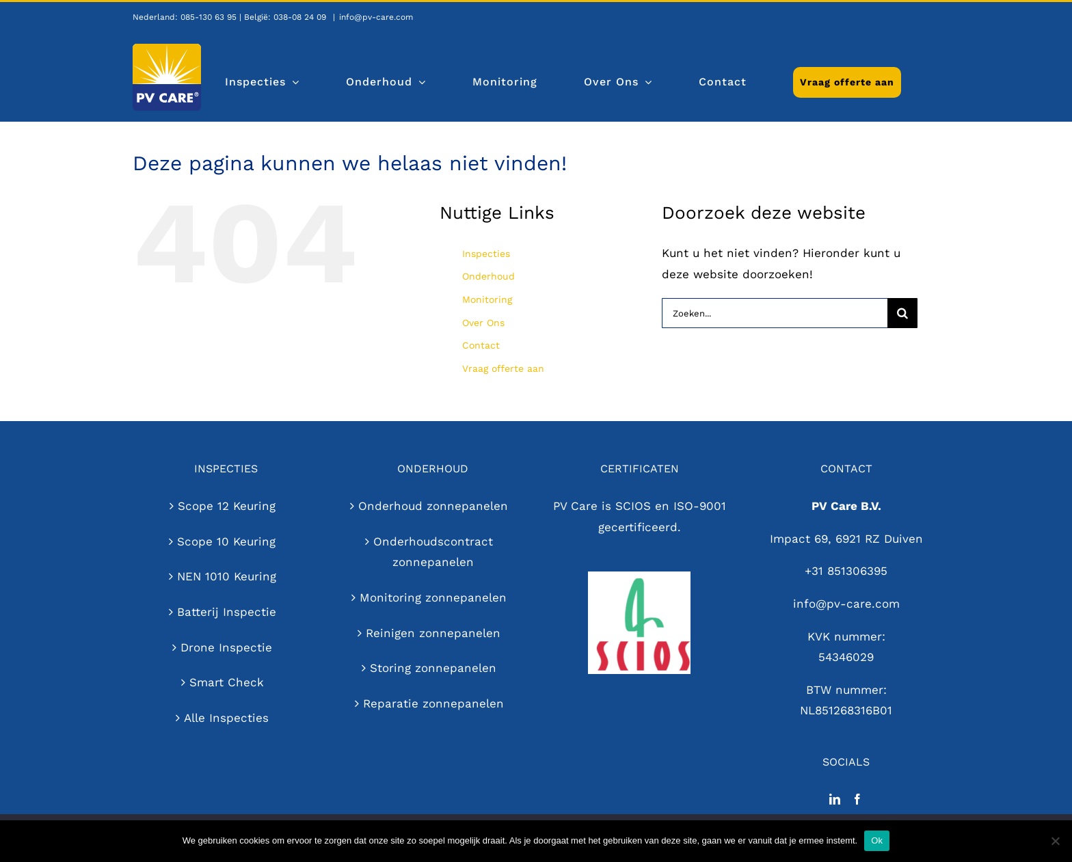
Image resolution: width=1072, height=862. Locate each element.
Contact (481, 345)
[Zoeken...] (774, 313)
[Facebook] (857, 799)
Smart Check (226, 682)
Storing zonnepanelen (433, 668)
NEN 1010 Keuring (226, 576)
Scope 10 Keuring (226, 541)
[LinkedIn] (834, 799)
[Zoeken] (902, 313)
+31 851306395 (846, 571)
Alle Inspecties (226, 718)
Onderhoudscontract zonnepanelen (433, 552)
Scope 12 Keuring (227, 506)
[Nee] (1055, 841)
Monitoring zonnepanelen (433, 597)
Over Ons (483, 322)
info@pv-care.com (376, 17)
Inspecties (486, 253)
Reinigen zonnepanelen (433, 633)
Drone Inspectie (226, 647)
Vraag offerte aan (503, 368)
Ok (877, 840)
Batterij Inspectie (226, 612)
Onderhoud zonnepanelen (433, 506)
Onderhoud (488, 276)
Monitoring (487, 299)
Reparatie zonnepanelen (433, 703)
